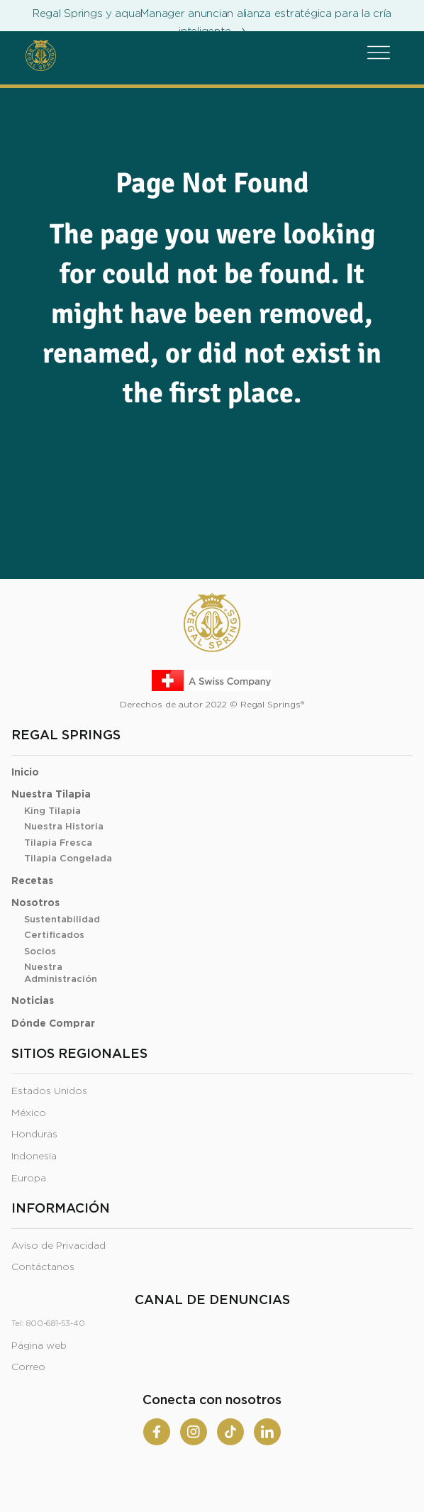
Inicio (25, 773)
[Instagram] (193, 1431)
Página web (39, 1346)
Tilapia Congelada (68, 858)
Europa (28, 1178)
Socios (40, 951)
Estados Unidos (49, 1091)
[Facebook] (156, 1431)
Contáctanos (42, 1267)
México (28, 1113)
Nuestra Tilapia (51, 795)
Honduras (34, 1134)
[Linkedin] (267, 1431)
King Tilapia (52, 811)
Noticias (32, 1001)
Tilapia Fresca (58, 843)
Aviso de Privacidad (58, 1246)
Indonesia (34, 1156)
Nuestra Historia (64, 827)
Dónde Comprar (53, 1024)
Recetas (32, 881)
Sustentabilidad (62, 920)
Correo (28, 1367)
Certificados (54, 935)
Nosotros (35, 903)
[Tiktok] (230, 1431)
